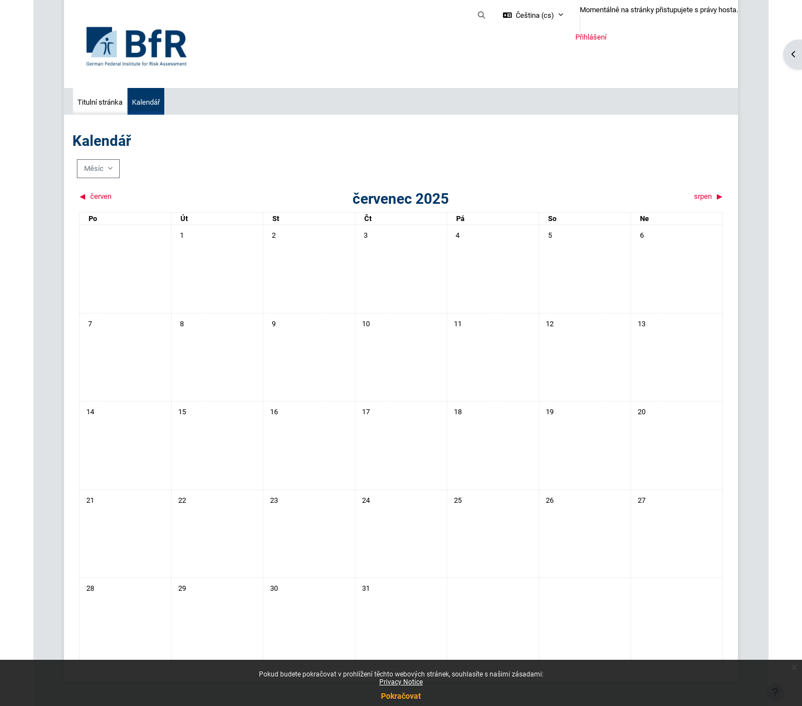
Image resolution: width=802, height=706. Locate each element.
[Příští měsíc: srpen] (642, 196)
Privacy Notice (401, 682)
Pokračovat (401, 696)
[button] (482, 16)
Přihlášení (591, 37)
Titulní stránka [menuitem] (100, 102)
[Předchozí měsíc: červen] (159, 196)
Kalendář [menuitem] (146, 102)
